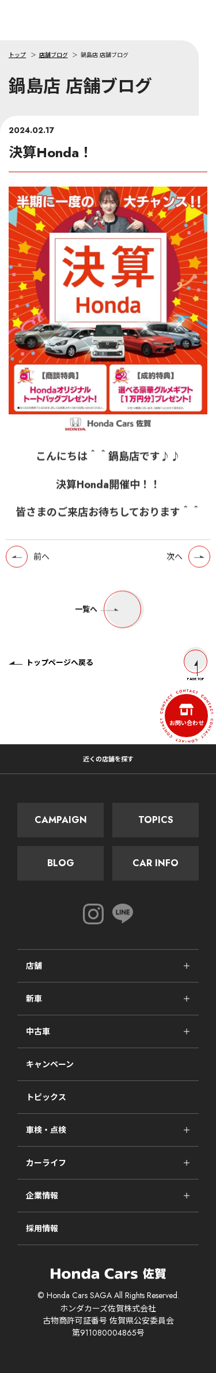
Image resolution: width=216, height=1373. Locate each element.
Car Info (155, 863)
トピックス (46, 1097)
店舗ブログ (53, 55)
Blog (60, 863)
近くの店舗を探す (108, 759)
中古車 (38, 1031)
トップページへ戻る (51, 662)
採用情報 (42, 1228)
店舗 (34, 966)
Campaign (61, 819)
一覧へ (108, 613)
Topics (155, 819)
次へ (174, 560)
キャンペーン (50, 1064)
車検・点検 (46, 1130)
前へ (41, 560)
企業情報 (42, 1195)
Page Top (195, 665)
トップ (17, 55)
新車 (34, 998)
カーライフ (46, 1163)
